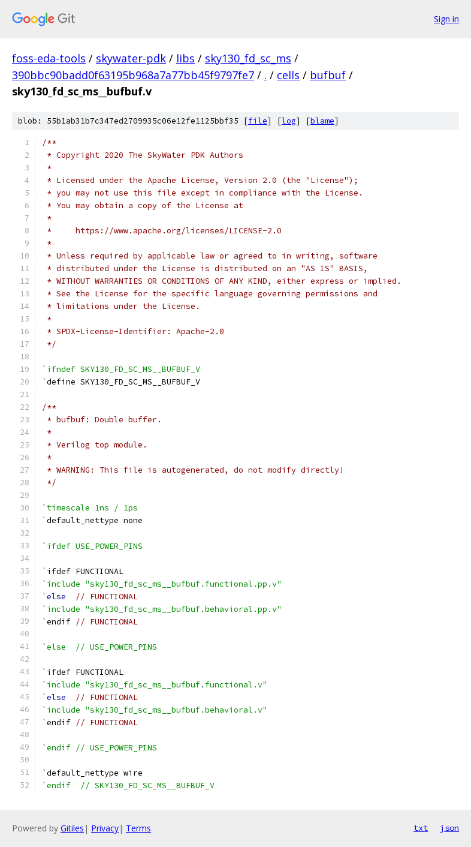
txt (420, 827)
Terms (138, 828)
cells (288, 75)
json (449, 827)
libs (185, 58)
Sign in (446, 19)
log (289, 121)
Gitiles (72, 828)
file (257, 121)
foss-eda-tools (49, 58)
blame (322, 121)
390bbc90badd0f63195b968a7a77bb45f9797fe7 (133, 75)
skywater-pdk (131, 58)
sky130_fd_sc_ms (248, 58)
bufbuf (328, 75)
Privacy (105, 828)
